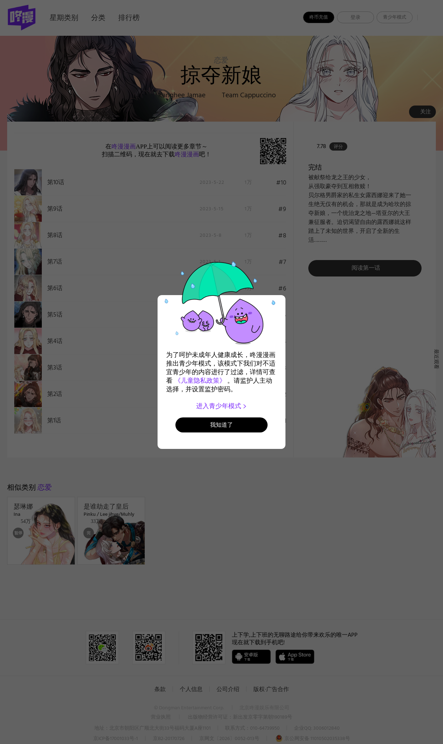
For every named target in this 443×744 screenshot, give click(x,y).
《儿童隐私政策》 (200, 380)
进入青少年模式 (221, 406)
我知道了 (221, 425)
